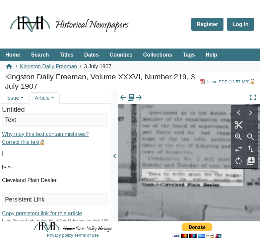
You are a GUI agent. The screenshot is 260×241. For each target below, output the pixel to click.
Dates (91, 55)
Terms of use (86, 235)
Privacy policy (60, 235)
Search (40, 55)
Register (207, 24)
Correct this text (21, 142)
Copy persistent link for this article (42, 213)
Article (42, 98)
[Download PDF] (224, 81)
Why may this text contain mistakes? (45, 134)
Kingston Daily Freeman (48, 66)
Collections (157, 55)
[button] (22, 98)
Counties (121, 55)
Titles (67, 55)
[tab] (15, 97)
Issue (12, 98)
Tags (189, 55)
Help (211, 55)
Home (12, 55)
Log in (241, 24)
